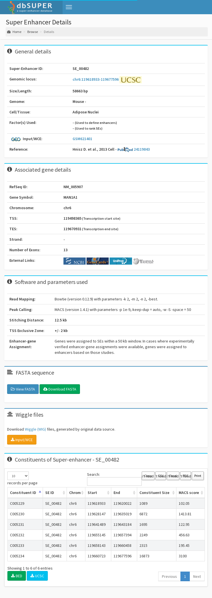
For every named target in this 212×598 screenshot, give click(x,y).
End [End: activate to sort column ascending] (117, 492)
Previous (169, 576)
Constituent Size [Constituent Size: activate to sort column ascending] (154, 492)
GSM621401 (82, 138)
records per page (22, 478)
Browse (32, 32)
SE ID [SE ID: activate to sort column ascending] (49, 492)
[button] (69, 7)
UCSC (37, 575)
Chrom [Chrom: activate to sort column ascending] (75, 492)
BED (16, 575)
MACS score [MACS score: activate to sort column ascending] (189, 492)
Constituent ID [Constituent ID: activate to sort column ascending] (23, 492)
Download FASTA (59, 389)
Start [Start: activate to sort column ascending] (92, 492)
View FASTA (23, 389)
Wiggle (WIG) (35, 429)
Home (14, 32)
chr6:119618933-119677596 (96, 79)
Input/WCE (22, 439)
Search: (114, 479)
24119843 (134, 149)
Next (197, 576)
